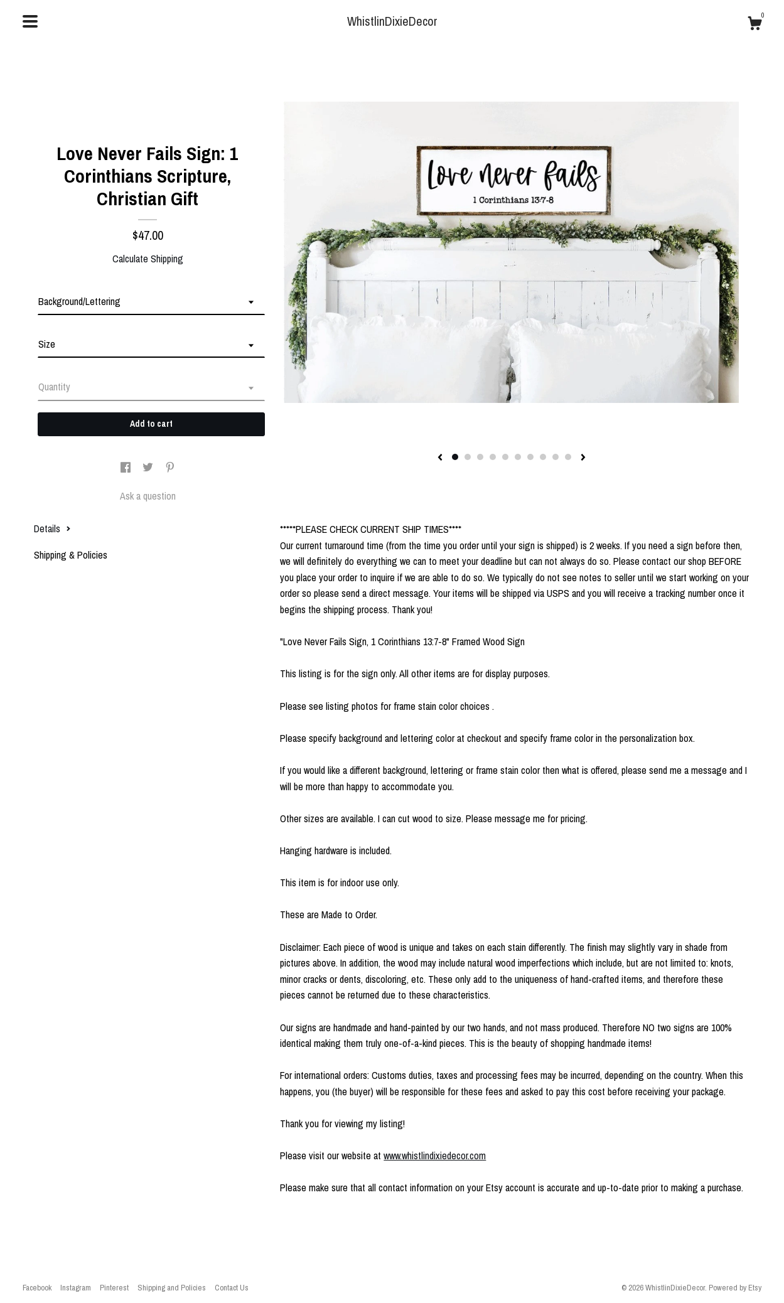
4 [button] (493, 457)
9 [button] (555, 457)
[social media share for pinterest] (170, 468)
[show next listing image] (583, 458)
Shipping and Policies (171, 1287)
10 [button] (568, 457)
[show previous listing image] (440, 458)
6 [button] (518, 457)
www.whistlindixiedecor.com (435, 1155)
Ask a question (148, 496)
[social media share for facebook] (127, 468)
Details (52, 528)
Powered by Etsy (735, 1287)
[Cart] (754, 25)
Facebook (37, 1287)
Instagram (75, 1287)
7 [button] (530, 457)
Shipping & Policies (70, 555)
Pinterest (114, 1287)
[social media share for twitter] (149, 468)
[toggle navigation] (30, 21)
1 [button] (455, 457)
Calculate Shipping (147, 258)
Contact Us (232, 1287)
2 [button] (467, 457)
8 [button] (543, 457)
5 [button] (505, 457)
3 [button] (480, 457)
